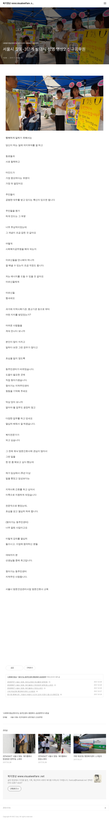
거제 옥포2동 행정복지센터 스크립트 (21, 691)
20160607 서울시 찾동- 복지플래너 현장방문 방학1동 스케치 (30, 685)
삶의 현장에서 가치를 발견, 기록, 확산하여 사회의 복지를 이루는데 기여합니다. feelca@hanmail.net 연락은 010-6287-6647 (50, 781)
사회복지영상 (12, 677)
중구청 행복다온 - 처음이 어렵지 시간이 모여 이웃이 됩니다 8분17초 (33, 695)
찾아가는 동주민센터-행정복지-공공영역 (32, 677)
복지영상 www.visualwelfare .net (18, 3)
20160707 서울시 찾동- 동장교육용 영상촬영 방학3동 (27, 682)
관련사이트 (7, 808)
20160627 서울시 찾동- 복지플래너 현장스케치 (25, 688)
